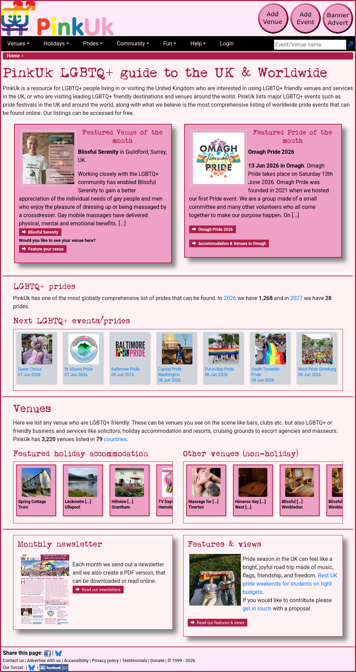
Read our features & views (217, 622)
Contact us (13, 660)
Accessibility (76, 660)
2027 (296, 298)
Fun (167, 43)
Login (226, 43)
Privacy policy (105, 660)
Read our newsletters (98, 589)
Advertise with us (44, 660)
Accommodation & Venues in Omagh (229, 243)
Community (131, 43)
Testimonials (134, 660)
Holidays (54, 43)
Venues (16, 43)
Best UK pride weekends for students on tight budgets (290, 583)
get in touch (257, 608)
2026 (230, 298)
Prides (91, 43)
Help (196, 43)
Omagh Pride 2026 (212, 229)
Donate (157, 660)
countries (115, 439)
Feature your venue (43, 249)
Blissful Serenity (40, 232)
